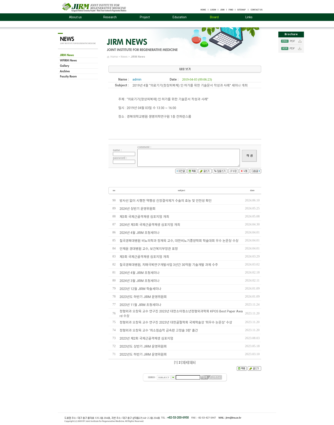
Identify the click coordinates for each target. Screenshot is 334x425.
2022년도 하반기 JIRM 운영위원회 (143, 354)
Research (110, 17)
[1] (176, 362)
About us (75, 17)
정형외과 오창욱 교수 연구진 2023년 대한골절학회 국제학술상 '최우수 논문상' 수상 (176, 322)
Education (180, 17)
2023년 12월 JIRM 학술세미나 (140, 289)
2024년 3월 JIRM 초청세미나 (139, 281)
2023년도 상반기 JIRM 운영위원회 (143, 346)
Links (249, 17)
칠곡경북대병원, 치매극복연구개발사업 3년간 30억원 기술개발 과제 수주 (169, 265)
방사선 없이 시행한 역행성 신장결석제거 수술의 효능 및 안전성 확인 (166, 201)
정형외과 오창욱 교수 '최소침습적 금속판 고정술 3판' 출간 (159, 330)
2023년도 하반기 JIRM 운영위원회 (143, 297)
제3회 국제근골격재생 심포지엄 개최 (144, 217)
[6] (194, 362)
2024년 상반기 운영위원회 (137, 209)
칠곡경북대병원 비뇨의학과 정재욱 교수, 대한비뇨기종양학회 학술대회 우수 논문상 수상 (179, 241)
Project (145, 17)
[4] (186, 362)
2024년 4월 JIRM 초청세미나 (139, 233)
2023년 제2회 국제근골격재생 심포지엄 (146, 338)
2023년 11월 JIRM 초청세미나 (140, 305)
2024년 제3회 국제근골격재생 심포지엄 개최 (150, 225)
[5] (190, 362)
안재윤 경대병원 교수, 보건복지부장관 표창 (149, 249)
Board (214, 17)
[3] (183, 362)
